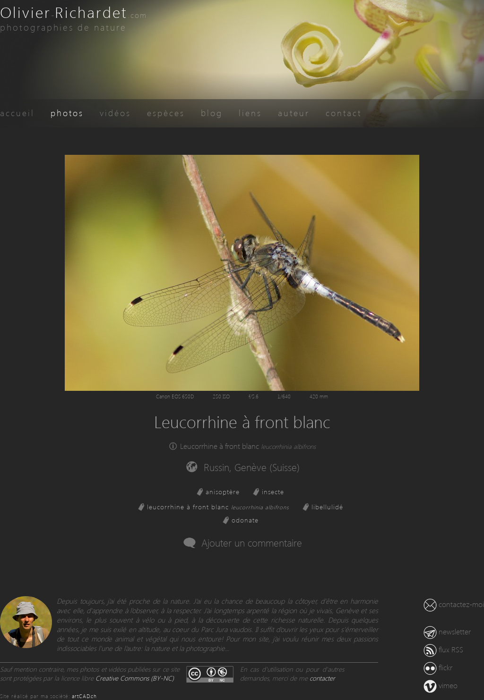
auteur (294, 112)
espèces (166, 112)
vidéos (115, 112)
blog (212, 112)
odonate (245, 519)
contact (344, 112)
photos (67, 112)
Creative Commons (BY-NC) (134, 678)
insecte (273, 491)
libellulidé (327, 506)
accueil (17, 112)
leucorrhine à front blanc (218, 506)
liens (250, 112)
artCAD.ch (84, 696)
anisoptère (223, 491)
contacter (322, 678)
